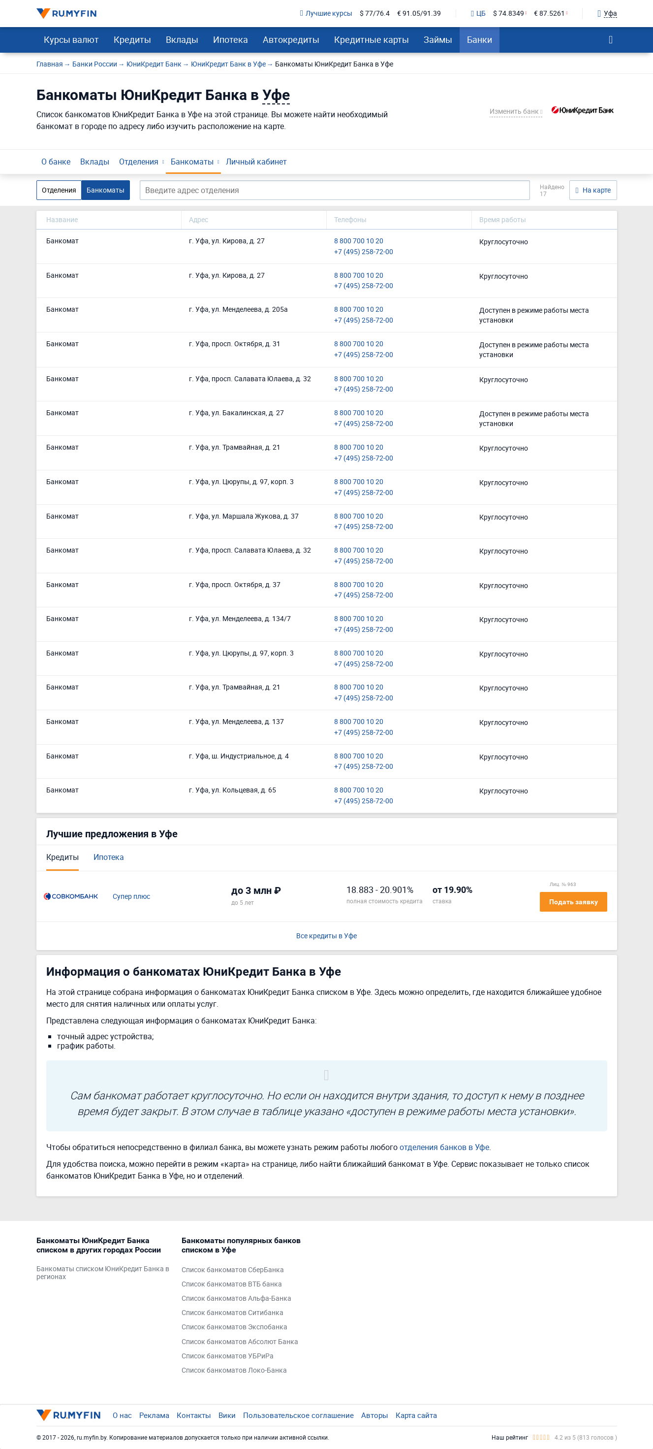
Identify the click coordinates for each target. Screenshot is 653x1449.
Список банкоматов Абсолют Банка (240, 1342)
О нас (122, 1415)
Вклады (182, 39)
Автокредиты (291, 39)
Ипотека (230, 39)
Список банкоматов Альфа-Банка (236, 1298)
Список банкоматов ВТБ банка (232, 1284)
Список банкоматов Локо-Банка (234, 1370)
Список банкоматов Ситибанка (232, 1313)
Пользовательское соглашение (298, 1415)
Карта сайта (416, 1415)
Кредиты (132, 39)
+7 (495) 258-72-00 (363, 252)
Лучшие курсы (326, 13)
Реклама (154, 1415)
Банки (479, 39)
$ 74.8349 (508, 13)
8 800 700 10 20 (358, 241)
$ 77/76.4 (375, 13)
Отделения (138, 161)
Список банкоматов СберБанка (233, 1270)
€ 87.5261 (549, 13)
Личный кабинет (256, 161)
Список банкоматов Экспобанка (234, 1327)
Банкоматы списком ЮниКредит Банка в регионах (102, 1273)
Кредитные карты (371, 39)
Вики (227, 1415)
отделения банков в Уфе (444, 1147)
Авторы (374, 1415)
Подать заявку (573, 902)
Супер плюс (131, 896)
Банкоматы (192, 161)
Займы (438, 39)
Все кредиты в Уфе (326, 936)
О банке (55, 161)
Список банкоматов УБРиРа (228, 1356)
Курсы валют (71, 39)
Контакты (194, 1415)
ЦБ (478, 13)
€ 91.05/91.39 (419, 13)
